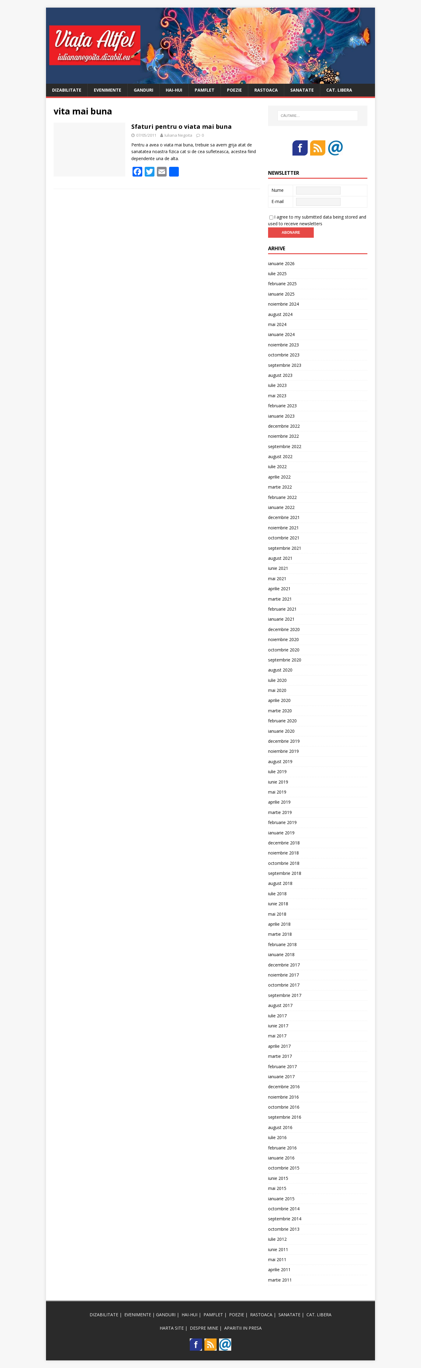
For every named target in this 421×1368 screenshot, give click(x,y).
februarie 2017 (282, 1066)
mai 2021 (277, 578)
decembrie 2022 (284, 426)
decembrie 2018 (284, 843)
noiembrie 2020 (283, 639)
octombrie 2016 (283, 1107)
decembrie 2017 (284, 965)
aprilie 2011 (279, 1269)
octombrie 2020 (283, 650)
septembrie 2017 (284, 995)
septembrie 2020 (284, 660)
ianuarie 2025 (281, 294)
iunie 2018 (278, 904)
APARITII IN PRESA (243, 1328)
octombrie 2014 (283, 1209)
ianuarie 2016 (281, 1158)
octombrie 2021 (283, 538)
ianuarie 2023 (281, 416)
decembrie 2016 (284, 1086)
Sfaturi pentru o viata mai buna (181, 126)
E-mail (277, 201)
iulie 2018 (277, 893)
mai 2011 (277, 1259)
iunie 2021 (278, 568)
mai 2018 (277, 914)
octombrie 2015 (283, 1168)
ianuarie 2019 (281, 833)
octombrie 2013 (283, 1229)
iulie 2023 (277, 385)
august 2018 (280, 883)
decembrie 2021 (284, 517)
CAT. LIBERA (339, 90)
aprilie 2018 (279, 924)
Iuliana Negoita (178, 135)
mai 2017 (277, 1036)
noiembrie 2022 (283, 436)
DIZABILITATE (66, 90)
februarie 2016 (282, 1148)
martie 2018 (280, 934)
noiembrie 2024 (283, 304)
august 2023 (280, 375)
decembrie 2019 (284, 741)
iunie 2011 (278, 1249)
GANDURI (143, 90)
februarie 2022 (282, 497)
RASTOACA (266, 90)
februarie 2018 (282, 944)
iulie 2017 (277, 1016)
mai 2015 (277, 1188)
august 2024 (280, 314)
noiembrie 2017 (283, 975)
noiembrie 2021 (283, 528)
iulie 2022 (277, 466)
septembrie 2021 (284, 548)
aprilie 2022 (279, 477)
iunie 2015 (278, 1178)
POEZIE (234, 90)
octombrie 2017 (283, 985)
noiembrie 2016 (283, 1097)
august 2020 (280, 670)
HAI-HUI (174, 90)
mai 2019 (277, 792)
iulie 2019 (277, 771)
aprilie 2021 (279, 588)
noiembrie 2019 (283, 751)
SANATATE (302, 90)
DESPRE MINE (204, 1328)
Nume (277, 190)
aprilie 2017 (279, 1046)
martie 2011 (280, 1280)
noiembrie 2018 (283, 853)
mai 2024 (277, 324)
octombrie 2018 (283, 863)
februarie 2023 (282, 406)
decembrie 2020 (284, 629)
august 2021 (280, 558)
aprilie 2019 (279, 802)
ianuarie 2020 (281, 731)
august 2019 (280, 761)
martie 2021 (280, 599)
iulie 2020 (277, 680)
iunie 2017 (278, 1026)
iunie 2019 (278, 782)
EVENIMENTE (107, 90)
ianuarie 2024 (281, 334)
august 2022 (280, 456)
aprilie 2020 (279, 700)
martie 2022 (280, 487)
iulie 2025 (277, 273)
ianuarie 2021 (281, 619)
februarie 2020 (282, 721)
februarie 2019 (282, 822)
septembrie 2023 (284, 365)
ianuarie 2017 (281, 1076)
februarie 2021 (282, 609)
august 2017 (280, 1005)
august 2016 (280, 1127)
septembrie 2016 (284, 1117)
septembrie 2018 (284, 873)
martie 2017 (280, 1056)
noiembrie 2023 (283, 345)
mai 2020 (277, 690)
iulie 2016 (277, 1137)
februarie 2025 (282, 283)
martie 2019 (280, 812)
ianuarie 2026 (281, 263)
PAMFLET (204, 90)
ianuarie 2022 (281, 507)
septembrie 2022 (284, 446)
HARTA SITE (172, 1328)
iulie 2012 (277, 1239)
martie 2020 (280, 711)
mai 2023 (277, 395)
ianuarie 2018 (281, 954)
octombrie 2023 (283, 355)
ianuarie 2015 (281, 1198)
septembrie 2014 (284, 1219)
